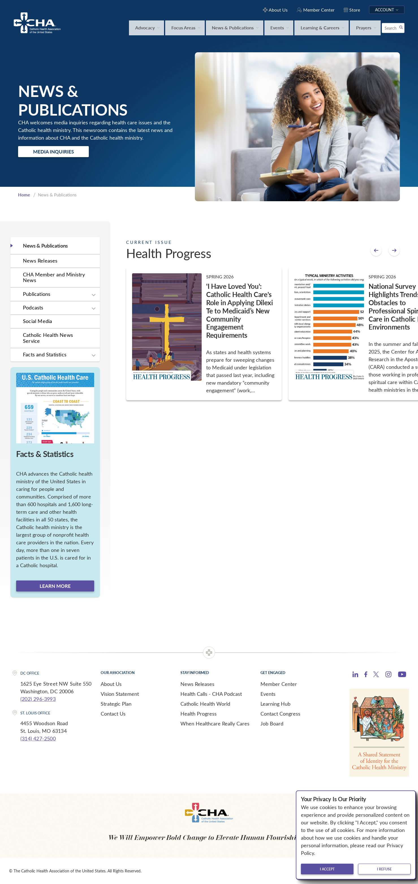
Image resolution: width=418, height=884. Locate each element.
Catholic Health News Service (48, 338)
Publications (36, 294)
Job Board (271, 723)
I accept (327, 869)
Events (267, 693)
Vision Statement (120, 693)
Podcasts (33, 307)
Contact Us (113, 713)
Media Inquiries (53, 151)
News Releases (40, 260)
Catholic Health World (205, 703)
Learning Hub (275, 703)
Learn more (55, 585)
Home (24, 195)
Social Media (37, 321)
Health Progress (198, 713)
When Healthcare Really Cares (214, 723)
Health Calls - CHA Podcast (211, 693)
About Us (111, 684)
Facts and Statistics (44, 354)
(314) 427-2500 (38, 738)
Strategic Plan (116, 703)
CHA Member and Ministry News (54, 277)
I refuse (384, 869)
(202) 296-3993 (38, 699)
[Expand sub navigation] (93, 294)
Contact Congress (280, 713)
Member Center (278, 684)
